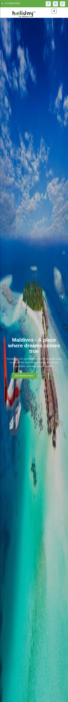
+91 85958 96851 (10, 3)
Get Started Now (24, 375)
